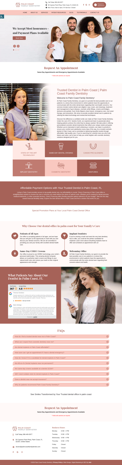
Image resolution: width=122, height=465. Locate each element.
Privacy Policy (58, 462)
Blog (71, 12)
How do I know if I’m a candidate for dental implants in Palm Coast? (40, 358)
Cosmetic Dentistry (61, 172)
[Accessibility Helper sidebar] (2, 16)
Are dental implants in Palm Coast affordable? (32, 347)
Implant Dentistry (29, 172)
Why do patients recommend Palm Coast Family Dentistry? (37, 385)
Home (25, 12)
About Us (34, 12)
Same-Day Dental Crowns (61, 153)
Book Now (19, 38)
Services (44, 12)
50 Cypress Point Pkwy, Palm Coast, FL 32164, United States (29, 440)
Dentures (93, 172)
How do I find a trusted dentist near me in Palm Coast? (35, 336)
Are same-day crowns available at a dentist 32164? (34, 369)
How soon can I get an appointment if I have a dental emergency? (39, 353)
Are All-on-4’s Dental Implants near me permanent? (34, 363)
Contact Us (94, 12)
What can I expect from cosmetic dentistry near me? (34, 342)
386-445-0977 (54, 2)
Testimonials (82, 12)
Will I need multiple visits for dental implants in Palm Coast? (37, 374)
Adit (90, 462)
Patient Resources (59, 12)
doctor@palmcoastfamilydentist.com (28, 447)
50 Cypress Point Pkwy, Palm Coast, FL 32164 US (62, 5)
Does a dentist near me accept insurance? (31, 379)
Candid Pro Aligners (93, 153)
